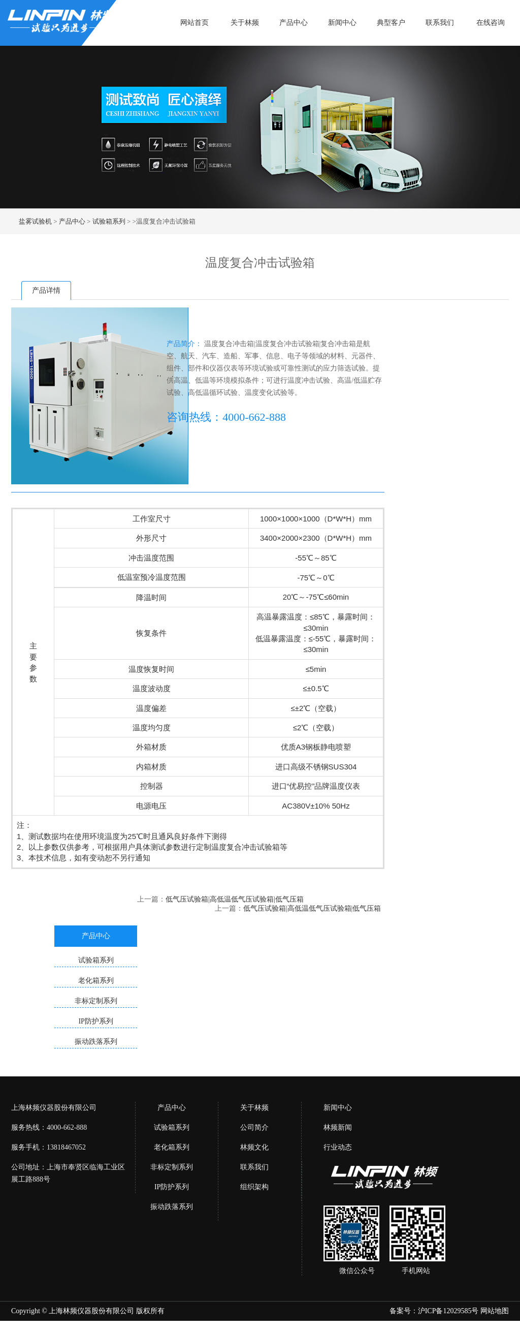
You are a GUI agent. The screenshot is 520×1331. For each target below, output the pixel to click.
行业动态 (337, 1147)
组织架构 (254, 1187)
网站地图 (494, 1311)
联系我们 (440, 22)
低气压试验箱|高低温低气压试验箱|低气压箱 (235, 899)
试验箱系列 (108, 221)
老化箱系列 (171, 1147)
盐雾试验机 (35, 221)
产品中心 (293, 22)
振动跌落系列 (171, 1207)
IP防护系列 (171, 1187)
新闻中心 (342, 22)
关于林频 (245, 22)
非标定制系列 (171, 1167)
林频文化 (254, 1147)
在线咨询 (490, 22)
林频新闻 (337, 1127)
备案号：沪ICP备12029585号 (434, 1311)
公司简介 (254, 1127)
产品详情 (46, 290)
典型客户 (391, 22)
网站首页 (194, 22)
